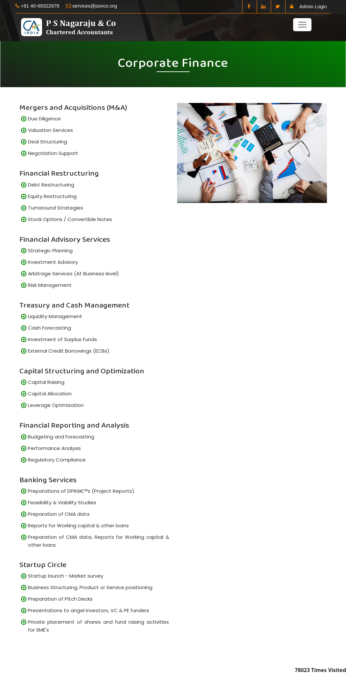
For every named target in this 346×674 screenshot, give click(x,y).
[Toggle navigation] (302, 24)
